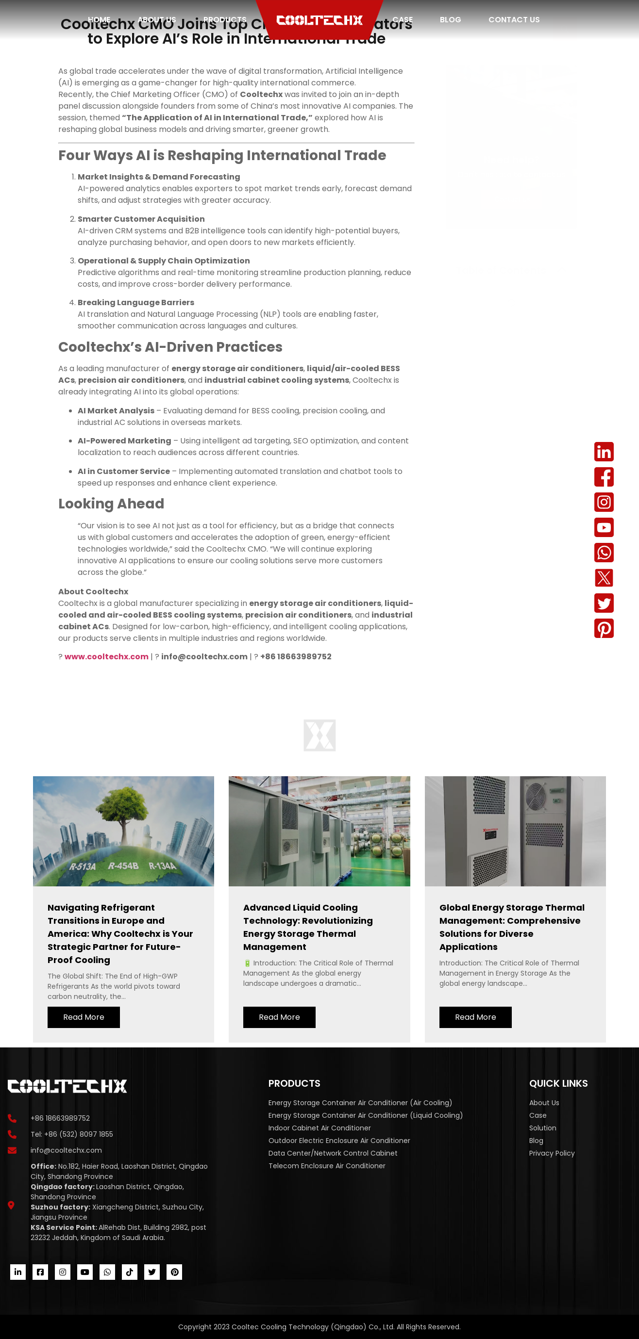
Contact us (514, 19)
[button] (562, 270)
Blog (450, 19)
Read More (83, 1017)
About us (156, 19)
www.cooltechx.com (107, 656)
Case (402, 19)
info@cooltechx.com (204, 656)
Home (99, 19)
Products (225, 19)
